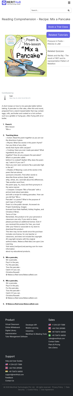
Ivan (11, 96)
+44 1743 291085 (56, 328)
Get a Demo (53, 348)
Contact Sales (53, 341)
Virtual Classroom (12, 324)
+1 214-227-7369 (56, 325)
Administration (11, 333)
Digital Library (10, 330)
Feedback (9, 378)
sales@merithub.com (56, 338)
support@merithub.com (14, 375)
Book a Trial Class (58, 26)
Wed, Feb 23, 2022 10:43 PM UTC (19, 98)
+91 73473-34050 (57, 332)
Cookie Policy (33, 390)
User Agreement (47, 390)
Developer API (31, 325)
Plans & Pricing (54, 345)
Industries (29, 331)
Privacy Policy (57, 387)
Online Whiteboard (12, 327)
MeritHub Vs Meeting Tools (36, 334)
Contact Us (9, 381)
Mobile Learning (32, 328)
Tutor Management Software (16, 337)
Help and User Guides (13, 361)
